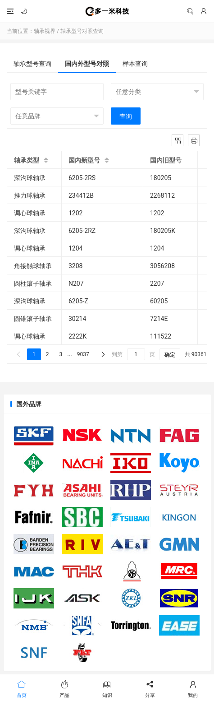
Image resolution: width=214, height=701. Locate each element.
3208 (75, 265)
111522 (160, 336)
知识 (107, 688)
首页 (21, 688)
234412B (81, 195)
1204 (75, 248)
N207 (76, 283)
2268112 (162, 195)
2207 (157, 283)
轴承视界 (107, 11)
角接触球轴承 (33, 265)
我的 (192, 688)
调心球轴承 (30, 213)
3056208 (162, 265)
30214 (77, 318)
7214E (159, 318)
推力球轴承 (30, 195)
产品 (64, 688)
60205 (159, 301)
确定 (169, 355)
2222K (77, 336)
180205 (160, 177)
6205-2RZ (82, 230)
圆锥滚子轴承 (33, 318)
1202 (75, 213)
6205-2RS (82, 177)
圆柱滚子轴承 (33, 283)
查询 (125, 116)
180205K (162, 230)
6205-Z (78, 301)
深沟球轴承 (30, 177)
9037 (83, 354)
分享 (149, 688)
